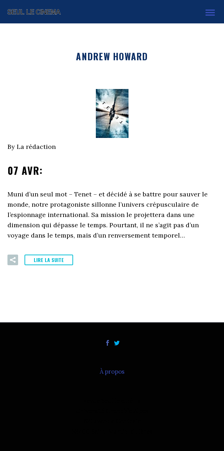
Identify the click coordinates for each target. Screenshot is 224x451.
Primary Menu (210, 13)
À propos (112, 372)
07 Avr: (40, 170)
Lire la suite (49, 259)
